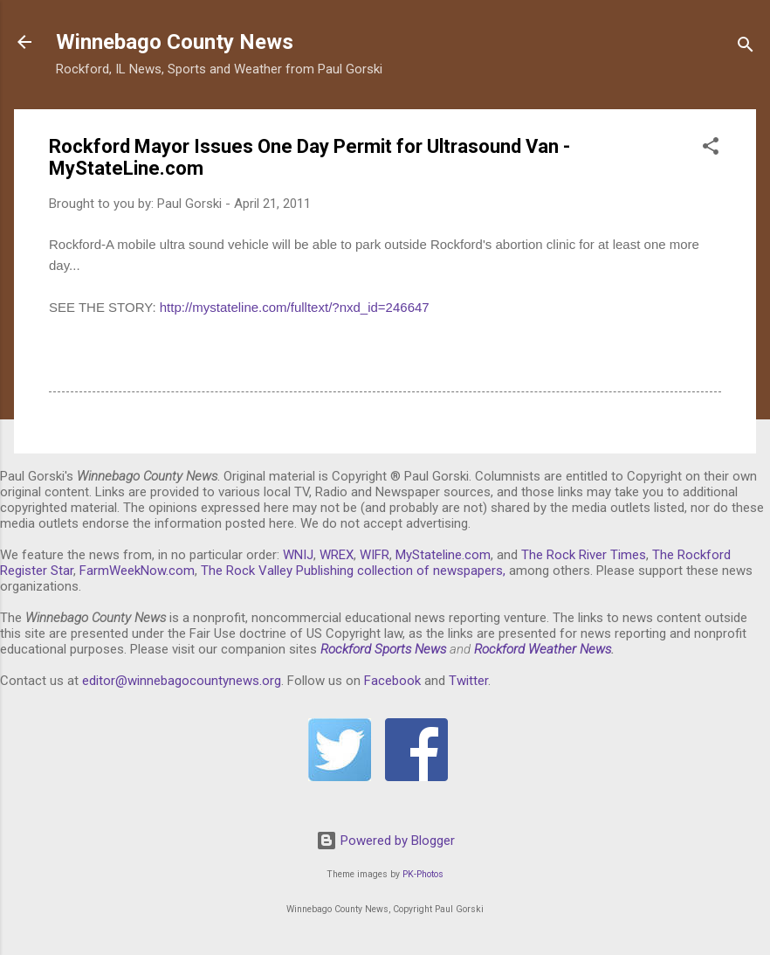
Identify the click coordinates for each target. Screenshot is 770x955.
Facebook (392, 681)
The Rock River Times (583, 555)
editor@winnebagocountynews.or (178, 681)
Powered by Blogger (385, 840)
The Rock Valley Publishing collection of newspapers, (353, 570)
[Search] (745, 47)
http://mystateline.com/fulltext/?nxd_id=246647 (295, 307)
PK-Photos (422, 874)
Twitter (468, 681)
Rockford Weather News (542, 649)
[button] (710, 149)
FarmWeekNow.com (137, 570)
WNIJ (298, 555)
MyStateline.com (443, 555)
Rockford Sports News (383, 649)
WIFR (374, 555)
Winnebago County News (174, 42)
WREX (337, 555)
